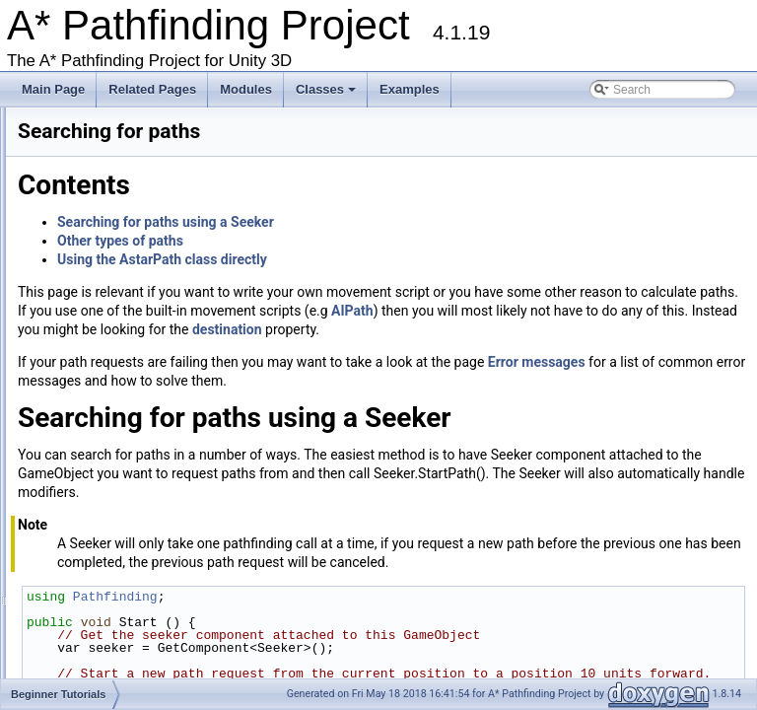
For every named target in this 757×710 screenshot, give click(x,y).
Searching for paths (98, 329)
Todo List (28, 498)
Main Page (53, 89)
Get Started (35, 142)
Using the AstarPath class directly (409, 259)
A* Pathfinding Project (73, 123)
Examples (409, 89)
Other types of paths (367, 240)
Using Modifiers (88, 404)
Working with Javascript (67, 385)
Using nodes (80, 348)
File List (52, 610)
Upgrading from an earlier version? (96, 179)
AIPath (426, 329)
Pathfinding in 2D (92, 423)
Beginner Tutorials (79, 273)
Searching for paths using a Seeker (412, 222)
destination (552, 348)
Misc (44, 479)
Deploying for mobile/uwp (113, 367)
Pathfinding (361, 653)
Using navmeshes (94, 311)
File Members (67, 629)
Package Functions (82, 573)
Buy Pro (26, 198)
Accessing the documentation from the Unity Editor (137, 161)
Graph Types (65, 254)
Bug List (26, 535)
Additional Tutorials (81, 460)
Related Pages (152, 89)
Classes (327, 94)
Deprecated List (46, 517)
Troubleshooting (47, 217)
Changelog (33, 236)
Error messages (89, 442)
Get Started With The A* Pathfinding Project (161, 292)
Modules (246, 89)
